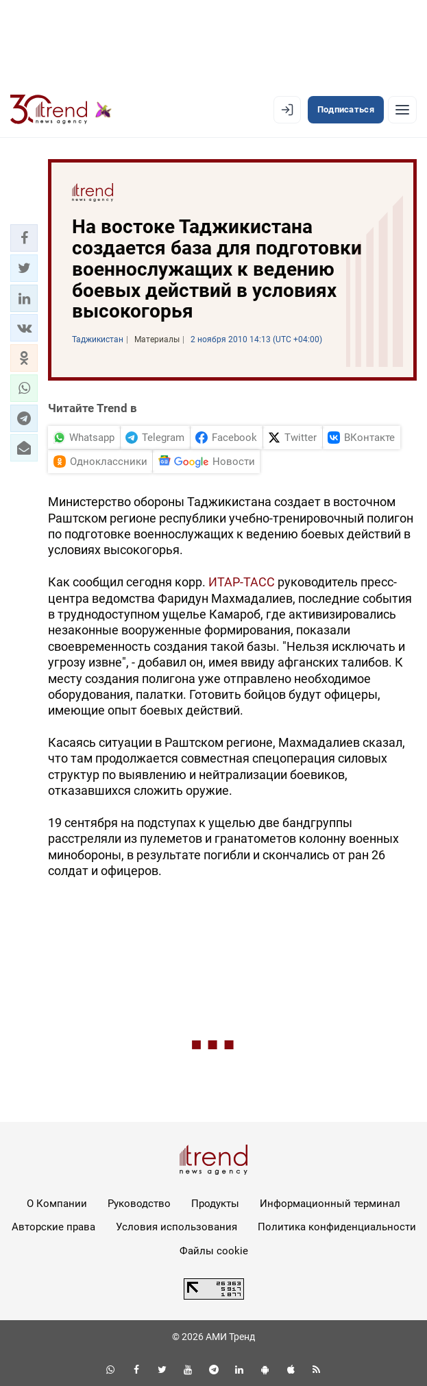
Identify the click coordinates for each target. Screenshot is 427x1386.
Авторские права (53, 1227)
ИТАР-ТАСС (241, 582)
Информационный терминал (330, 1203)
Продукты (215, 1203)
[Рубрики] (402, 109)
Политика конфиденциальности (337, 1227)
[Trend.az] (61, 110)
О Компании (57, 1203)
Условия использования (176, 1227)
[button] (24, 238)
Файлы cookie (214, 1251)
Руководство (139, 1203)
